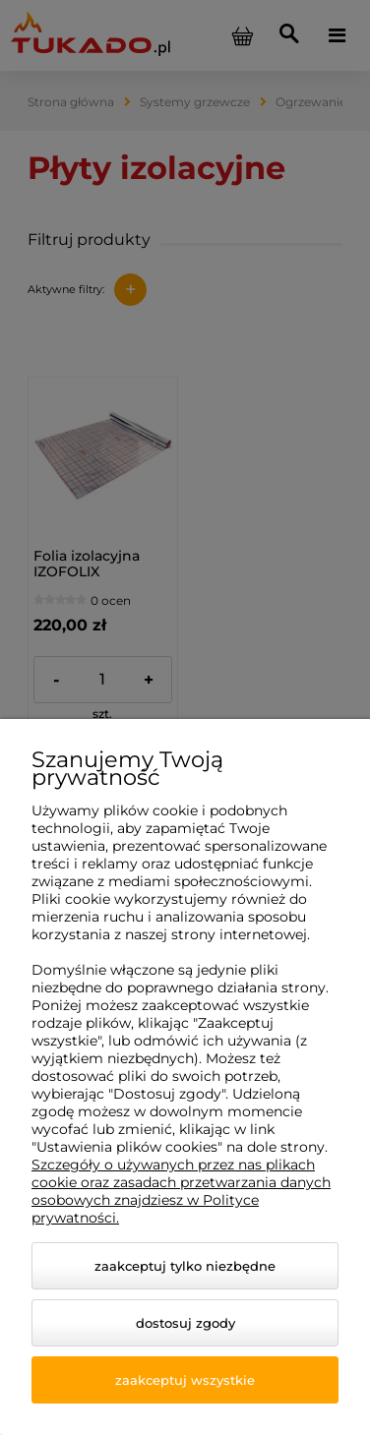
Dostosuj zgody (185, 1323)
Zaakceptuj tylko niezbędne (185, 1266)
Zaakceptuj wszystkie (185, 1380)
